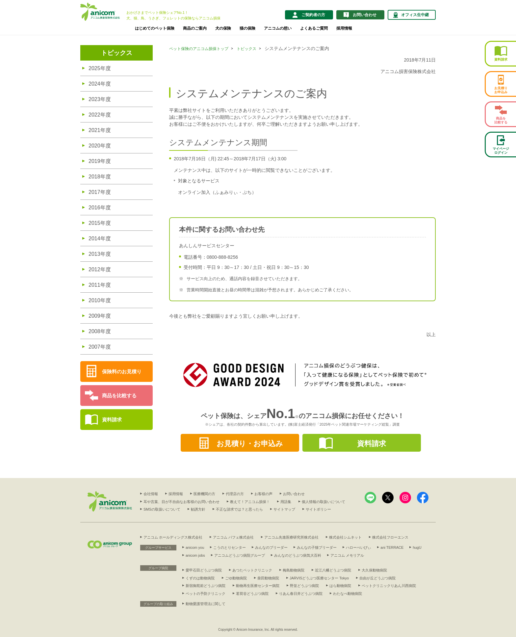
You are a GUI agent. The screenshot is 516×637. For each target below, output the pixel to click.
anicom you (195, 547)
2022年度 (100, 115)
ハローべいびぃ (358, 547)
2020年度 (100, 145)
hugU (417, 547)
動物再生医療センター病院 (257, 586)
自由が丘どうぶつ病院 (377, 578)
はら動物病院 (340, 586)
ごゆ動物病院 (236, 578)
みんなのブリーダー (271, 547)
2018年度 (100, 176)
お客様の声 (263, 494)
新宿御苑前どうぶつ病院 (205, 586)
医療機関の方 (204, 494)
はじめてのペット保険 (154, 28)
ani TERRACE (391, 547)
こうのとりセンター (229, 547)
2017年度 (100, 192)
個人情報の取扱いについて (323, 502)
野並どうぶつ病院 (304, 586)
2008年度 (100, 331)
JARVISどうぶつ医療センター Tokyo (319, 578)
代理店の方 (235, 494)
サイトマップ (284, 509)
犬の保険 (223, 28)
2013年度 (100, 254)
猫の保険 (247, 28)
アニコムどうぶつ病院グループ (239, 555)
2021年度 (100, 130)
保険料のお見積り (122, 371)
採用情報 (344, 28)
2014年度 (100, 238)
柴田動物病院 (268, 578)
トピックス (116, 52)
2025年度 (100, 68)
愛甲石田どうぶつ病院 (204, 570)
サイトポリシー (318, 509)
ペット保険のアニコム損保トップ (198, 48)
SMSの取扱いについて (161, 509)
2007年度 (100, 347)
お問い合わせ (294, 494)
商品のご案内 (195, 28)
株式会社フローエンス (390, 537)
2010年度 (100, 300)
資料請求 (112, 419)
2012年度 (100, 269)
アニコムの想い (278, 28)
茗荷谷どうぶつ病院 (252, 594)
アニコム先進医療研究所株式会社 (291, 537)
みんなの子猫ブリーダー (317, 547)
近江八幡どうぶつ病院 (333, 570)
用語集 (285, 502)
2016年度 (100, 207)
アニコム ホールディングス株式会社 (172, 537)
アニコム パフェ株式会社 (233, 537)
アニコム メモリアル (347, 555)
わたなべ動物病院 (347, 594)
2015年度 (100, 223)
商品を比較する (119, 395)
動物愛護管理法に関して (205, 604)
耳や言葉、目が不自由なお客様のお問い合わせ (181, 502)
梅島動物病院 (293, 570)
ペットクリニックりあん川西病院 (389, 586)
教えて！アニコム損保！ (250, 502)
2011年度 (100, 285)
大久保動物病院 (374, 570)
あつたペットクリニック (252, 570)
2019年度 (100, 161)
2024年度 (100, 84)
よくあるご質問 (314, 28)
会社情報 (150, 494)
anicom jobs (195, 555)
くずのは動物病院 (200, 578)
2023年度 (100, 99)
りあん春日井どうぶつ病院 (300, 594)
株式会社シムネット (345, 537)
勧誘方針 (198, 509)
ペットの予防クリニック (205, 594)
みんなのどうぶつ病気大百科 (297, 555)
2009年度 (100, 316)
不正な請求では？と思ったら (239, 509)
